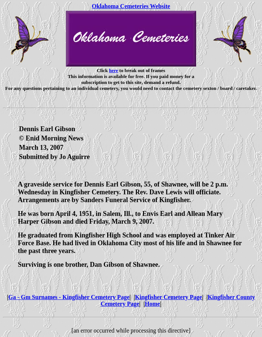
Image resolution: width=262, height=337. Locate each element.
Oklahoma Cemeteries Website (131, 6)
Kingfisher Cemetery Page (168, 297)
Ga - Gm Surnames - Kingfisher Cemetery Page (68, 297)
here (113, 70)
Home (152, 304)
